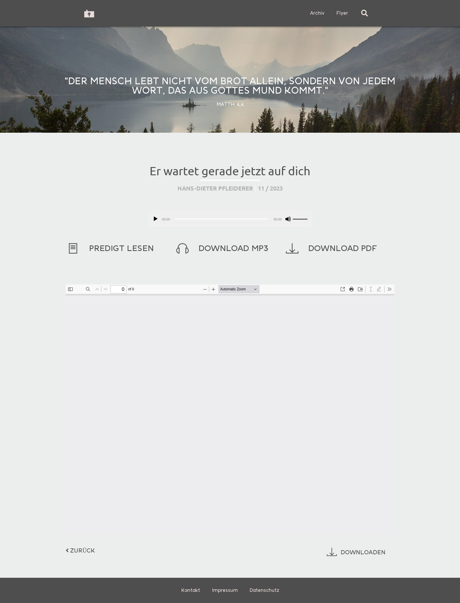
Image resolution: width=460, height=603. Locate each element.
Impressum (225, 590)
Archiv (317, 13)
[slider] (222, 218)
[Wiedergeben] (155, 219)
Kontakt (190, 590)
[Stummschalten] (288, 219)
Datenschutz (264, 590)
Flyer (342, 13)
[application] (230, 218)
